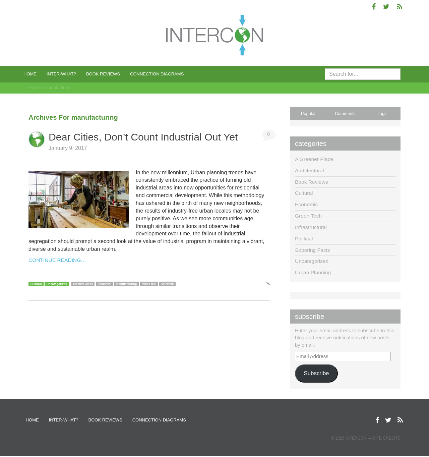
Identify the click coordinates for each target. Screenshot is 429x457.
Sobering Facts (313, 250)
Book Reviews (103, 73)
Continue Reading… (58, 260)
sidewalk (167, 284)
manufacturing (126, 284)
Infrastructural (311, 227)
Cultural (36, 284)
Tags (381, 113)
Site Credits (387, 439)
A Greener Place (314, 159)
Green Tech (308, 216)
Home (30, 73)
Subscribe (316, 373)
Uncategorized (57, 284)
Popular (308, 113)
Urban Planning (313, 272)
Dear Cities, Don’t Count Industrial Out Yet (149, 137)
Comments (345, 113)
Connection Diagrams (157, 73)
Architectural (310, 170)
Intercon (356, 439)
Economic (306, 204)
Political (304, 238)
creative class (83, 284)
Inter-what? (61, 73)
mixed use (148, 284)
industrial (104, 284)
